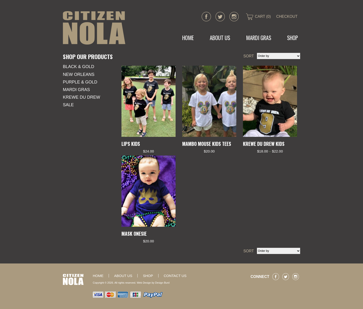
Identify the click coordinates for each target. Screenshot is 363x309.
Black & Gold (78, 66)
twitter (220, 16)
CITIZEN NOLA (94, 28)
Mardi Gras (76, 89)
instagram (234, 16)
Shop (292, 38)
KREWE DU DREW (81, 97)
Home (188, 38)
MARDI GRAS (258, 38)
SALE (68, 104)
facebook (206, 16)
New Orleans (78, 74)
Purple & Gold (80, 82)
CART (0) (263, 16)
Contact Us (175, 275)
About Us (220, 38)
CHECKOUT (287, 16)
